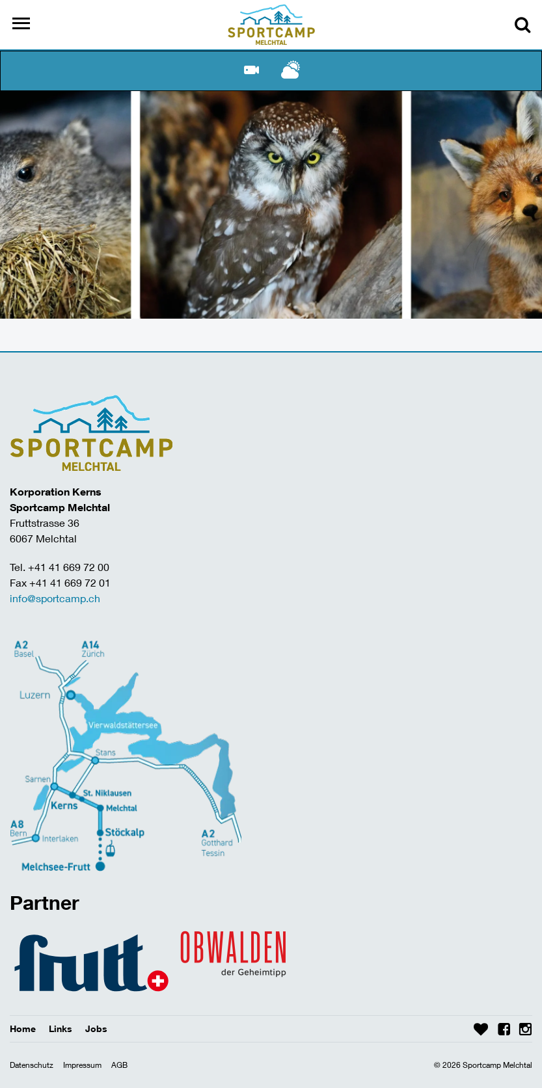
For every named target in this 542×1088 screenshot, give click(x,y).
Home (23, 1028)
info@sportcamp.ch (55, 598)
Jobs (96, 1028)
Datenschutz (31, 1065)
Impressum (82, 1065)
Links (60, 1028)
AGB (119, 1065)
